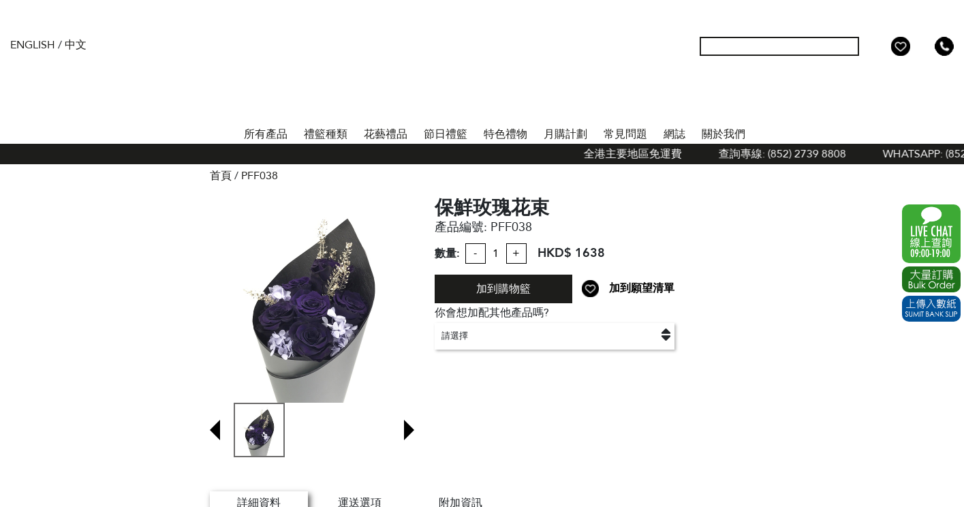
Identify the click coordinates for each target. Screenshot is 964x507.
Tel (944, 46)
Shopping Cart (922, 46)
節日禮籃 (445, 134)
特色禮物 (505, 134)
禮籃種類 (325, 134)
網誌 (674, 134)
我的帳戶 (878, 46)
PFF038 (259, 175)
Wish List (900, 46)
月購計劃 (565, 134)
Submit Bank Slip (931, 309)
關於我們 (723, 134)
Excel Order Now (931, 279)
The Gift (482, 73)
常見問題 (625, 134)
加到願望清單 (641, 288)
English (32, 44)
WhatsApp (931, 233)
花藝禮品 (385, 134)
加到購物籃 (503, 288)
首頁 (223, 131)
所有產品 (265, 134)
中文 (76, 44)
